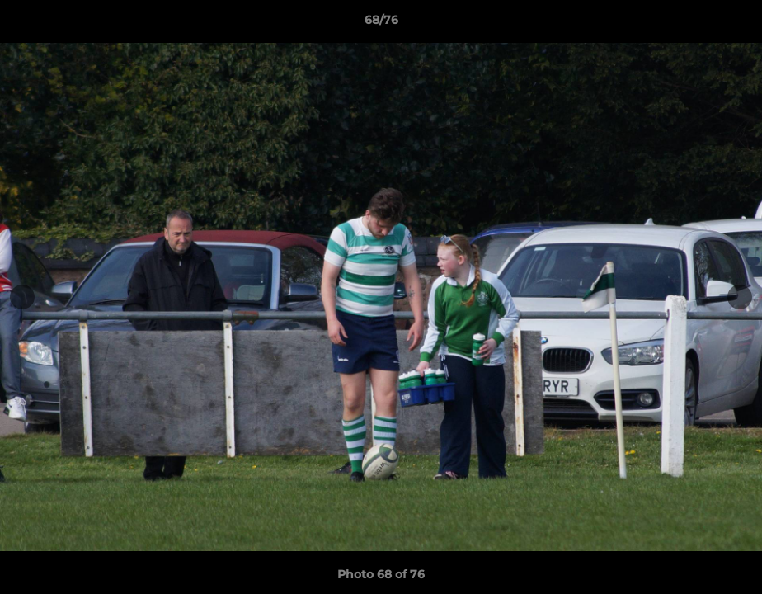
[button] (732, 23)
